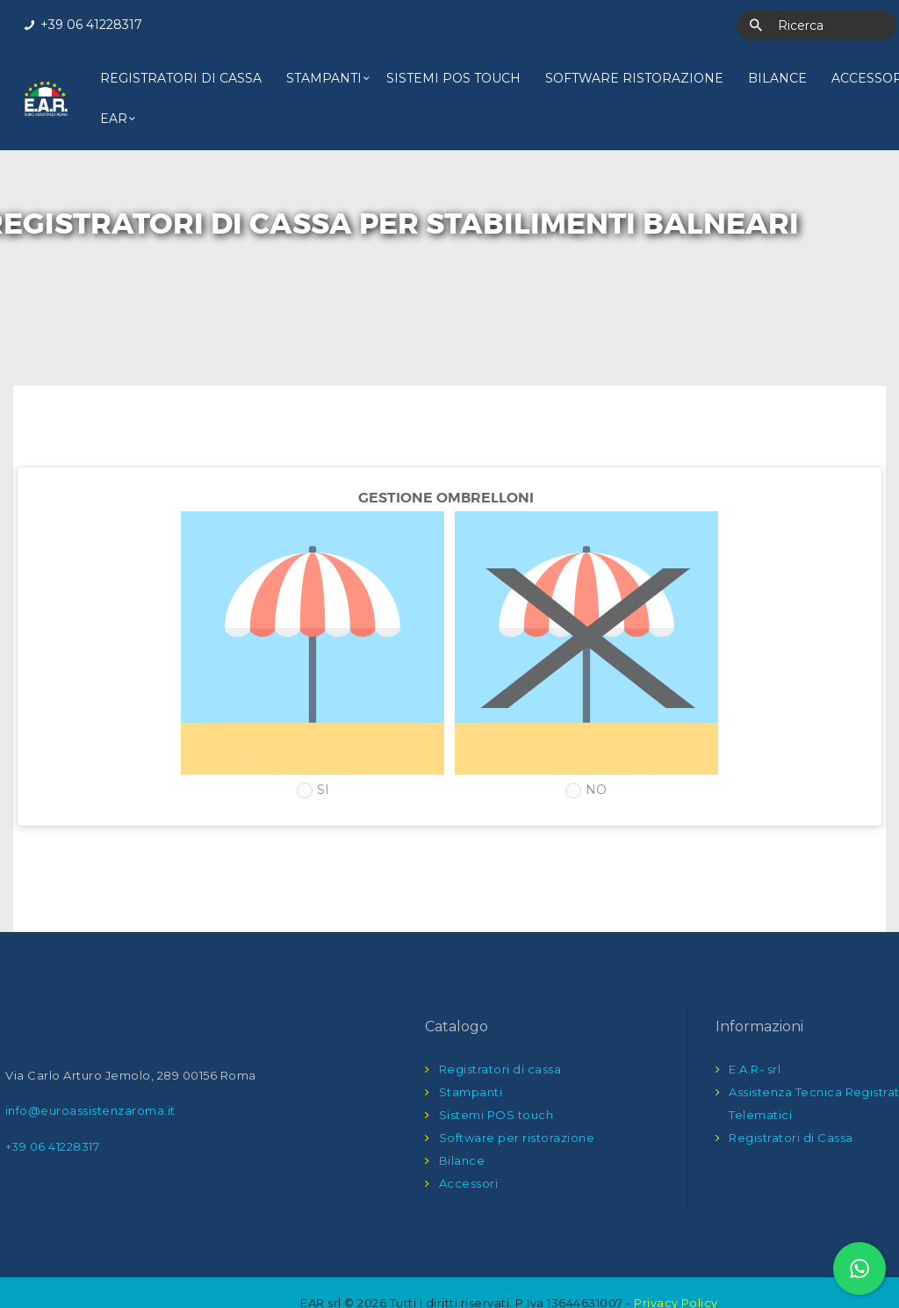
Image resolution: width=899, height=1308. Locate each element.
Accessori (469, 1143)
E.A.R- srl (754, 1029)
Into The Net (478, 1281)
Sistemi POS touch (496, 1074)
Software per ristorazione (517, 1097)
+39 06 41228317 (52, 1105)
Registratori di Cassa (791, 1097)
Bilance (462, 1120)
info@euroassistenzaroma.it (90, 1070)
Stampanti (471, 1051)
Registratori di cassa (500, 1029)
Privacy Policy (676, 1262)
